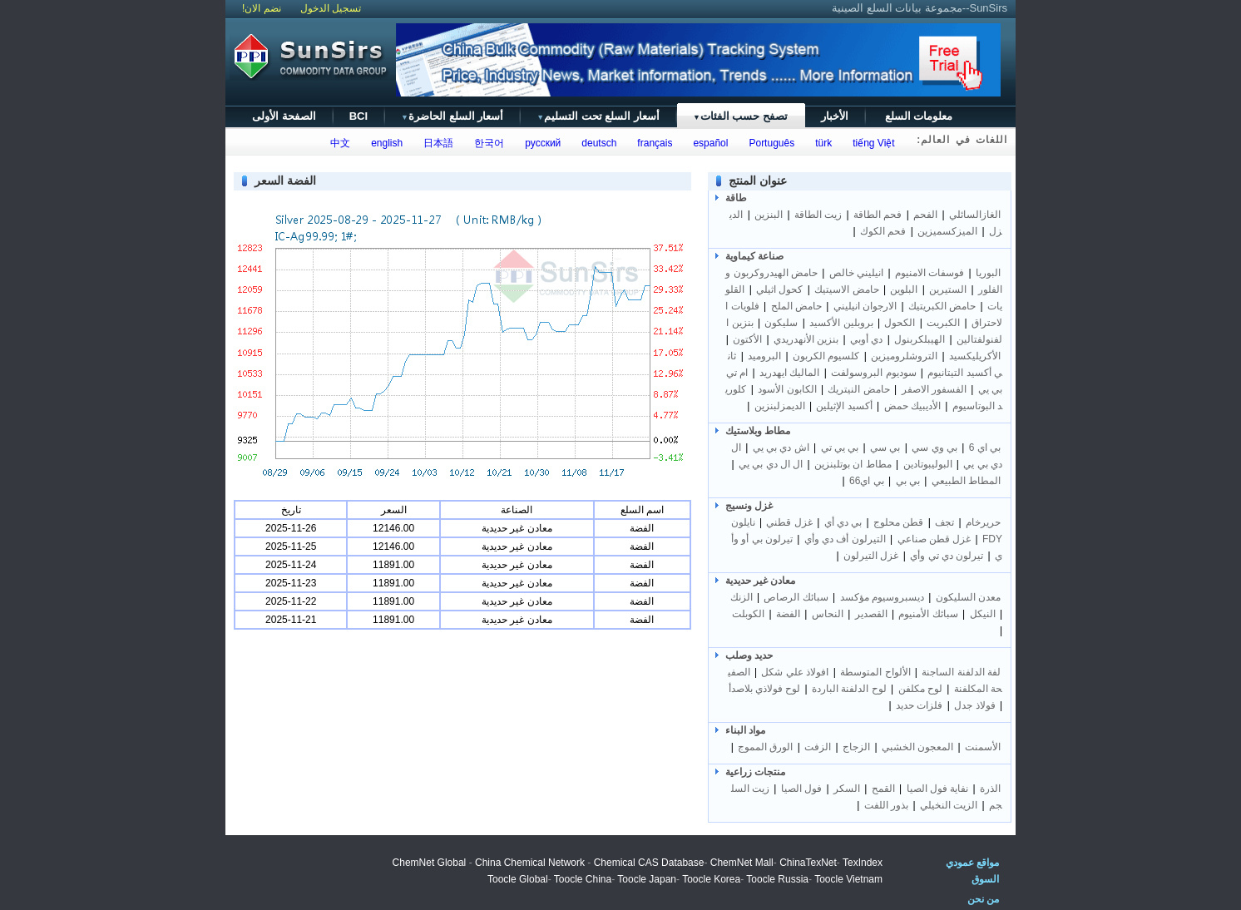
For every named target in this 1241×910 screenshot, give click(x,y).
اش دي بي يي (781, 447)
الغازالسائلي (975, 214)
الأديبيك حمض (912, 406)
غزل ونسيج (749, 506)
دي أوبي (866, 339)
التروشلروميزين (904, 356)
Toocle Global (517, 879)
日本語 (436, 143)
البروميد (764, 356)
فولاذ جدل (974, 705)
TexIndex (863, 862)
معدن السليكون (968, 597)
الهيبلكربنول (919, 339)
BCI (358, 116)
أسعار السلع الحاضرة (452, 116)
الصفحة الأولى (284, 116)
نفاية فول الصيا (938, 788)
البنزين (768, 214)
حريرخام (983, 522)
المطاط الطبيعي (966, 481)
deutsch (596, 143)
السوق (985, 879)
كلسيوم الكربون (826, 356)
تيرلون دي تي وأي (946, 555)
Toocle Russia (777, 879)
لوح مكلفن (920, 689)
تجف (944, 522)
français (652, 143)
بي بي (908, 481)
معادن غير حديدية (760, 580)
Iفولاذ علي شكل (793, 672)
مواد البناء (745, 730)
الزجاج (856, 747)
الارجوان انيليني (865, 306)
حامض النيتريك (858, 389)
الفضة (788, 614)
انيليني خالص (856, 273)
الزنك (741, 597)
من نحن (983, 899)
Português (769, 143)
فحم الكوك (883, 231)
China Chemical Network (530, 862)
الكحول (899, 323)
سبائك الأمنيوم (927, 614)
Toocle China (582, 879)
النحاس (827, 614)
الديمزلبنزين (779, 406)
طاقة (736, 198)
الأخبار (834, 116)
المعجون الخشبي (917, 747)
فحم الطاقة (877, 214)
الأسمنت (983, 747)
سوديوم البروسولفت (873, 372)
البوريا (988, 273)
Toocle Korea (711, 879)
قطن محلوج (898, 522)
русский (540, 143)
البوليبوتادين (927, 464)
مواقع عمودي (972, 862)
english (384, 143)
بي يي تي (840, 447)
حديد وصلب (749, 655)
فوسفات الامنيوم (929, 273)
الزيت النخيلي (948, 805)
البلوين (903, 289)
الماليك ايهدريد (789, 372)
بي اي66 (866, 481)
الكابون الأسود (787, 389)
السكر (846, 788)
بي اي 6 (985, 447)
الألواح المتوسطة (875, 672)
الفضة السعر (285, 180)
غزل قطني (789, 522)
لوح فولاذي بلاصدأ (765, 689)
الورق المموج (765, 747)
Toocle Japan (646, 879)
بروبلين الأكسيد (841, 323)
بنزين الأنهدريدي (806, 339)
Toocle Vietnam (848, 879)
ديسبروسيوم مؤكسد (882, 597)
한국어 (487, 143)
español (708, 143)
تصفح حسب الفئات (740, 116)
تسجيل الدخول (330, 8)
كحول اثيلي (779, 289)
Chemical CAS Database (649, 862)
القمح (883, 788)
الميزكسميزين (947, 231)
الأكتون (747, 339)
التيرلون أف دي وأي (845, 539)
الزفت (817, 747)
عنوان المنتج (758, 180)
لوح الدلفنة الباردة (849, 689)
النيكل (983, 614)
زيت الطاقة (818, 214)
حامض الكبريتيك (942, 306)
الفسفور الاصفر (934, 389)
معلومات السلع (919, 116)
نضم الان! (261, 8)
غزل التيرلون (870, 555)
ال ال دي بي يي (771, 464)
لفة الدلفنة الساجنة (961, 672)
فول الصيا (801, 788)
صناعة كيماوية (754, 256)
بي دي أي (843, 522)
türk (821, 143)
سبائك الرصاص (796, 597)
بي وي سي (934, 447)
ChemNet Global (430, 862)
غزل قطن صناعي (934, 539)
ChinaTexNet (808, 862)
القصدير (871, 614)
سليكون (781, 323)
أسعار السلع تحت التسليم (598, 116)
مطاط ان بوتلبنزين (853, 464)
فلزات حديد (919, 705)
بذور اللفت (886, 805)
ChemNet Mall (742, 862)
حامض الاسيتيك (846, 289)
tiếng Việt (871, 143)
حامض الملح (796, 306)
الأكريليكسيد (975, 356)
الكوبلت (748, 614)
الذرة (990, 788)
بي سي (885, 447)
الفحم (925, 214)
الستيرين (948, 289)
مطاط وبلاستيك (757, 431)
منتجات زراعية (755, 772)
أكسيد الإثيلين (844, 406)
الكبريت (943, 323)
